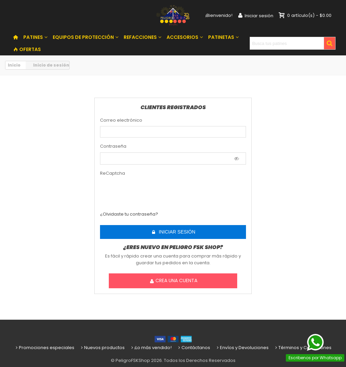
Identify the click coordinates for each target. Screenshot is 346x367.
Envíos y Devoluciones (242, 347)
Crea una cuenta (173, 280)
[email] (173, 132)
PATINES (33, 37)
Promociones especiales (44, 347)
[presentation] (140, 189)
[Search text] (287, 43)
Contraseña (113, 146)
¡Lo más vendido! (151, 347)
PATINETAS (221, 37)
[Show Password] (237, 158)
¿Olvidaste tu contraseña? (129, 214)
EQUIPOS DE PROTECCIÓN (83, 37)
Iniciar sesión (173, 232)
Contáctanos (193, 347)
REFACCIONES (140, 37)
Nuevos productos (102, 347)
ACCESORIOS (182, 37)
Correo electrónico (121, 120)
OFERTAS (27, 49)
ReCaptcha (112, 173)
